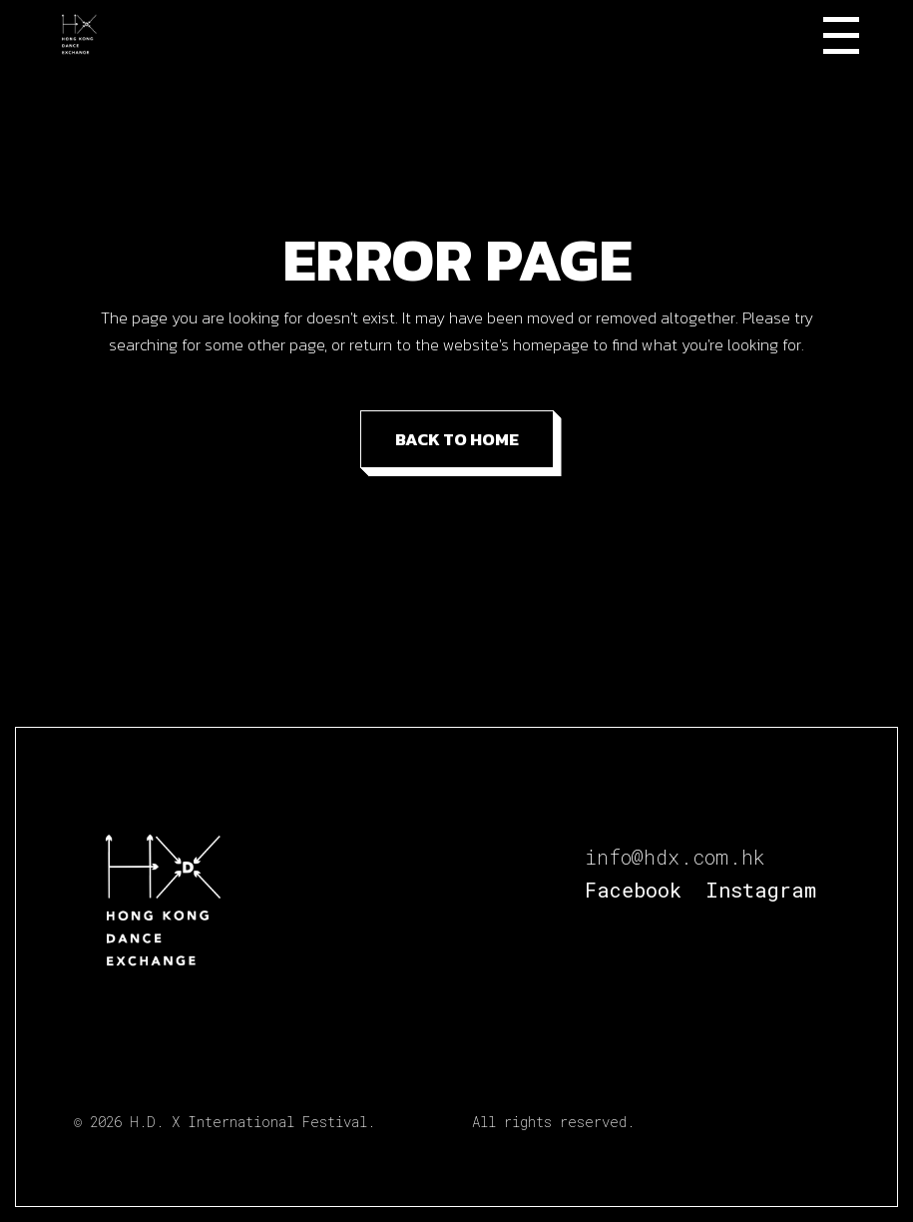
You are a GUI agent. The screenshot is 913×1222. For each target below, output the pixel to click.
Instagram (760, 890)
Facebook (633, 890)
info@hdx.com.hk (675, 857)
